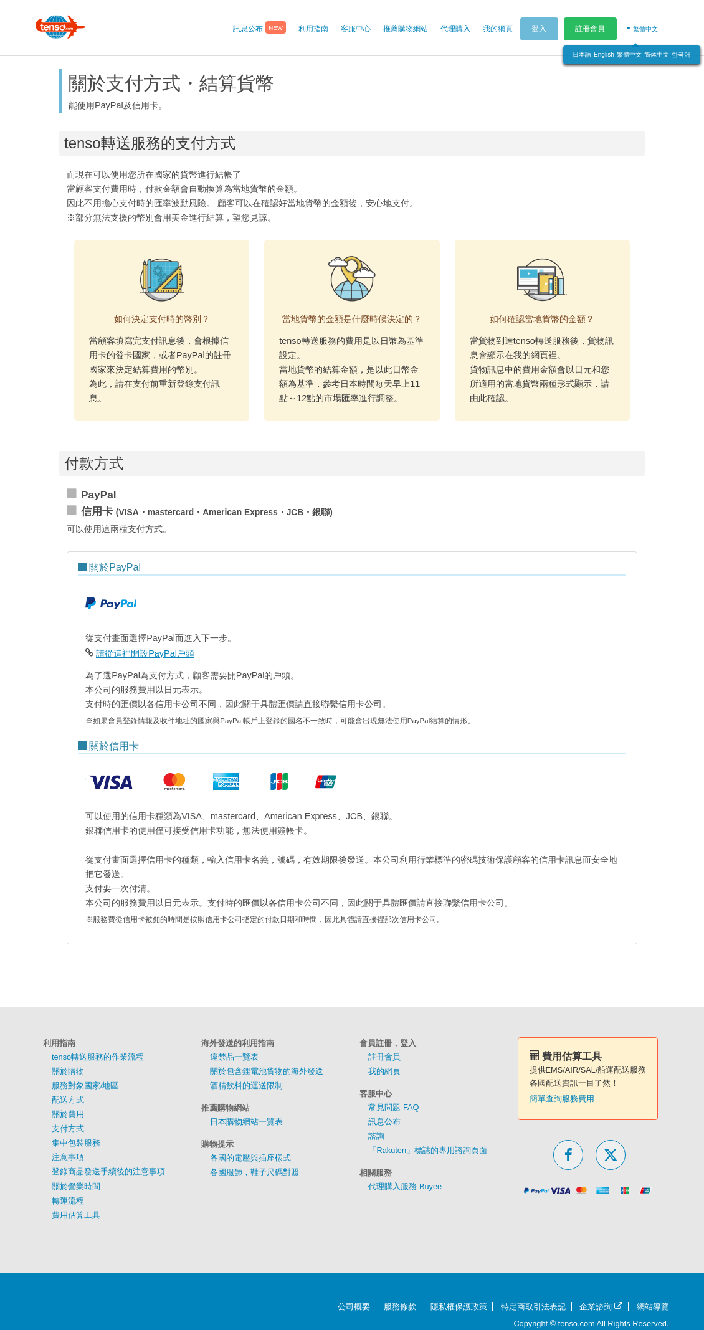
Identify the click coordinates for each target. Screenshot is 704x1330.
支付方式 (68, 1128)
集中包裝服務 (76, 1142)
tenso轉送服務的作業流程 (98, 1057)
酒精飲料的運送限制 (246, 1085)
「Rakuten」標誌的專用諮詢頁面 (427, 1150)
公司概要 (354, 1306)
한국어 (681, 54)
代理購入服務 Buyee (405, 1186)
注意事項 (68, 1157)
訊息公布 (384, 1121)
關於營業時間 (76, 1186)
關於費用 (68, 1114)
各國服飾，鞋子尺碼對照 (254, 1172)
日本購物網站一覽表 (246, 1121)
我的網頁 (384, 1071)
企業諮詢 (600, 1306)
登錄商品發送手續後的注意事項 (108, 1171)
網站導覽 (653, 1306)
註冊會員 (590, 28)
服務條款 (400, 1306)
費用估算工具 (76, 1215)
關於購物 (68, 1071)
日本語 (582, 54)
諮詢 (376, 1136)
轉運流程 (68, 1200)
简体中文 (656, 54)
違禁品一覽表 (234, 1057)
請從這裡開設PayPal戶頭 (145, 653)
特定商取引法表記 (533, 1306)
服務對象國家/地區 (85, 1085)
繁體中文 (629, 54)
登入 (538, 28)
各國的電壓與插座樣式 (250, 1157)
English (604, 54)
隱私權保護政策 (458, 1306)
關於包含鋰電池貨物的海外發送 (266, 1071)
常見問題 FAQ (393, 1107)
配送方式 (68, 1099)
